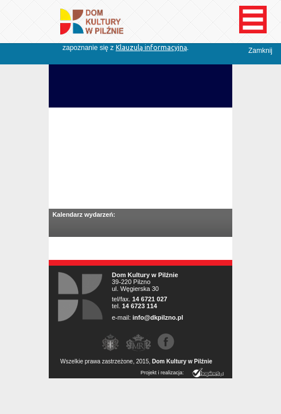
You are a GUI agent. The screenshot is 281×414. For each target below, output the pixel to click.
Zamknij (260, 51)
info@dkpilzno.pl (157, 317)
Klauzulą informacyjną (151, 47)
